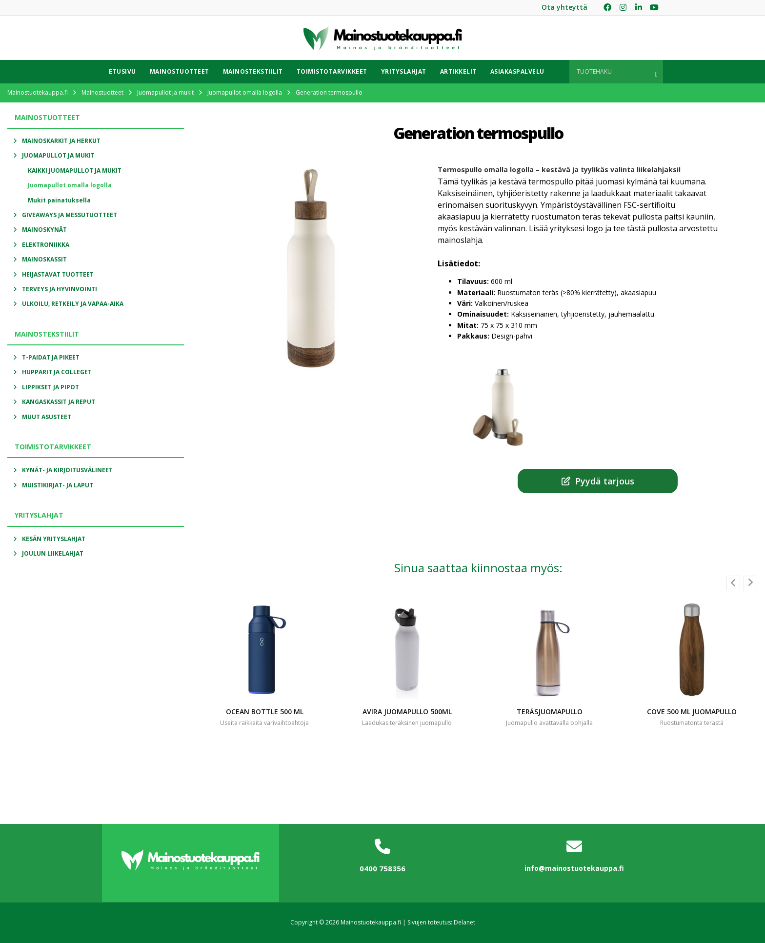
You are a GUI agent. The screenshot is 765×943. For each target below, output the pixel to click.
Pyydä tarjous (598, 481)
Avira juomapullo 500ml (407, 711)
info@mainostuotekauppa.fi (574, 868)
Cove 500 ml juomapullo (692, 711)
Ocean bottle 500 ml (264, 711)
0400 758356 (382, 868)
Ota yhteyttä (564, 7)
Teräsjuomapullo (550, 711)
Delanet (464, 922)
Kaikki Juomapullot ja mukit (74, 170)
